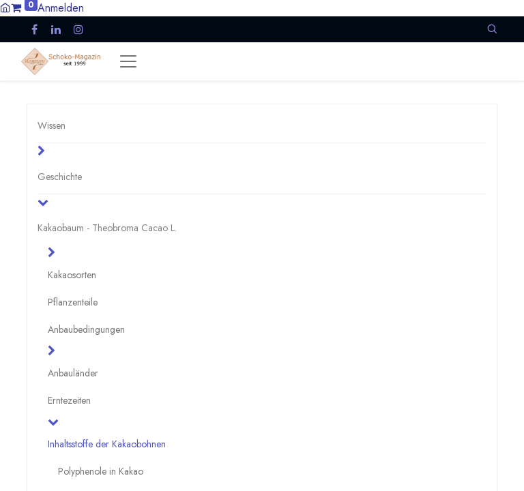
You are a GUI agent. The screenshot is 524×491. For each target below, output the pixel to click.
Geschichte (60, 176)
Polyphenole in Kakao (100, 471)
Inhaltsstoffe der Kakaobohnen (107, 444)
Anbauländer (73, 373)
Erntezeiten (69, 400)
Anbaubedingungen (86, 329)
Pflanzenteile (73, 302)
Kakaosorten (72, 275)
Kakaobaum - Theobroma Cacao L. (107, 228)
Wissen (52, 125)
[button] (491, 29)
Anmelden (61, 8)
